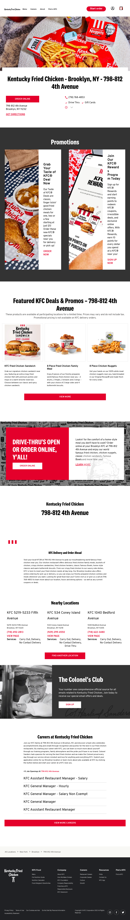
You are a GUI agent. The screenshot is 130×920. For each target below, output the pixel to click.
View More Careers (65, 823)
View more (65, 397)
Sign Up (70, 705)
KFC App (102, 880)
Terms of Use (20, 910)
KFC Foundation (62, 880)
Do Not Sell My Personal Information (53, 910)
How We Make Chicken (64, 877)
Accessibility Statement (12, 913)
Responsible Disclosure (64, 889)
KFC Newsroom (62, 892)
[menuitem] (25, 9)
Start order (96, 9)
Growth (82, 883)
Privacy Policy (9, 910)
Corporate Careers (86, 877)
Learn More (83, 465)
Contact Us (102, 877)
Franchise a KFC (62, 886)
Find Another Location (65, 656)
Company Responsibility (65, 883)
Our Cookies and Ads (33, 910)
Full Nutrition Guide (38, 877)
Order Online (22, 99)
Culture (82, 880)
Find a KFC (119, 874)
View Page (13, 636)
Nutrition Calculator (38, 880)
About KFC (61, 874)
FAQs (101, 874)
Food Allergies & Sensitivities (41, 883)
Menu (33, 874)
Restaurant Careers (86, 874)
